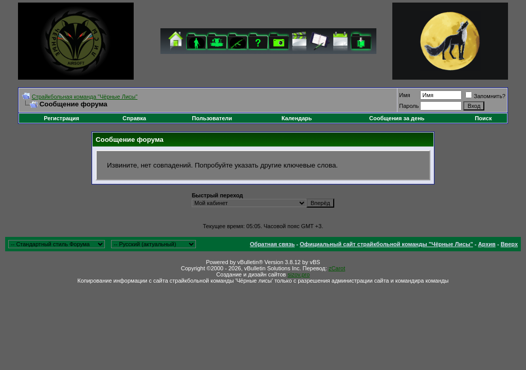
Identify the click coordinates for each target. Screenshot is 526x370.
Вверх (509, 244)
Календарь (296, 118)
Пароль (409, 106)
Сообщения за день (396, 118)
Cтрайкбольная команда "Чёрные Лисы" (85, 97)
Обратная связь (272, 244)
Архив (487, 244)
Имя (404, 95)
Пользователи (212, 118)
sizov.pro (298, 274)
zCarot (337, 268)
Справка (134, 118)
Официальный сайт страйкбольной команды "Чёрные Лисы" (386, 244)
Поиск (483, 118)
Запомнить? (485, 96)
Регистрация (61, 118)
